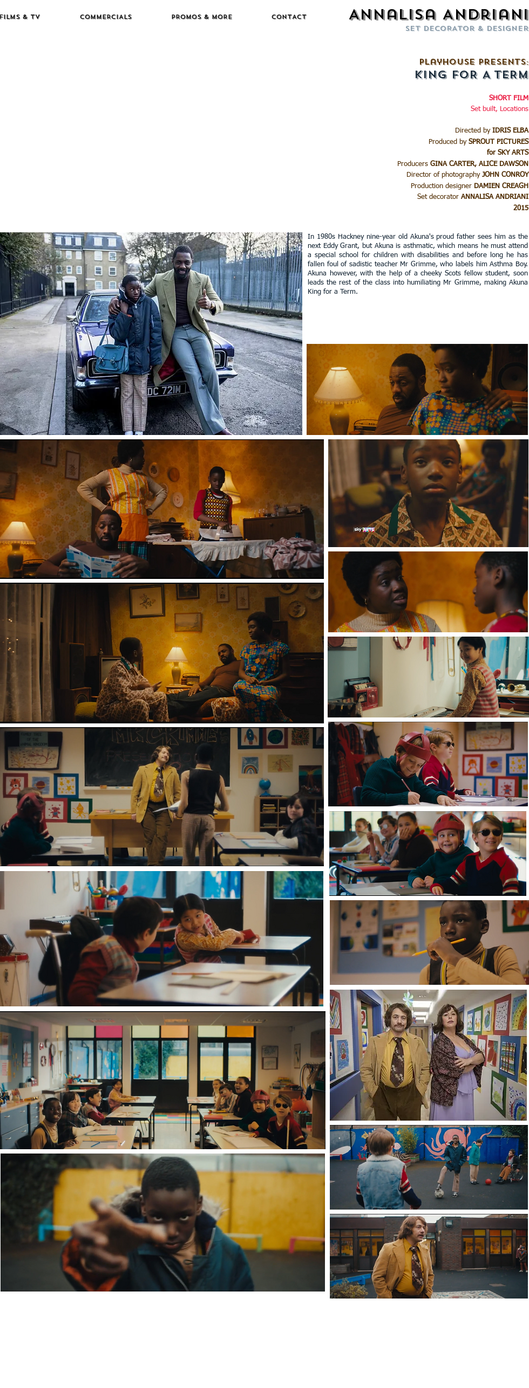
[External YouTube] (151, 137)
